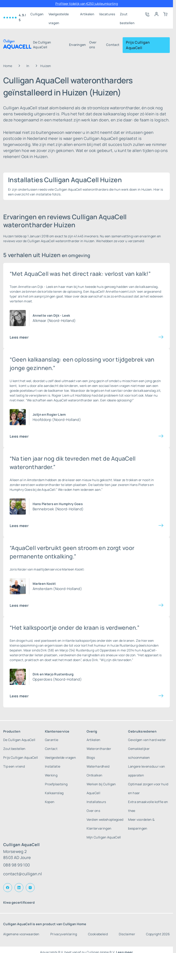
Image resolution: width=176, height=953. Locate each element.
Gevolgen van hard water (147, 740)
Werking (51, 775)
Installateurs (96, 802)
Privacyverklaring (63, 934)
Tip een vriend (14, 766)
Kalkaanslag (54, 793)
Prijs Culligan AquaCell (137, 45)
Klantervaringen (99, 828)
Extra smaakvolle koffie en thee (148, 806)
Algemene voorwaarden (21, 934)
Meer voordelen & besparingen (141, 824)
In (27, 66)
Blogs (91, 757)
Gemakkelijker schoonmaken (139, 753)
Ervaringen (77, 44)
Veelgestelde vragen (59, 15)
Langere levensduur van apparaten (146, 770)
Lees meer (19, 337)
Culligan (37, 14)
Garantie (51, 740)
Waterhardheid (98, 766)
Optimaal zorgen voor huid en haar (148, 788)
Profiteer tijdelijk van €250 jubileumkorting (86, 3)
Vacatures (107, 14)
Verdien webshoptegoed (105, 819)
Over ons (92, 44)
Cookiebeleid (98, 934)
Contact (112, 44)
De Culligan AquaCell (42, 44)
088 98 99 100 (16, 865)
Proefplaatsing (56, 784)
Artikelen (87, 14)
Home (7, 66)
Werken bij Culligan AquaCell (101, 788)
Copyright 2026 (158, 934)
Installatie (52, 766)
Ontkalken (94, 775)
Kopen (50, 802)
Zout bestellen (127, 15)
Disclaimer (127, 934)
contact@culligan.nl (22, 874)
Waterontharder (99, 748)
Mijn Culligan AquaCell (104, 837)
